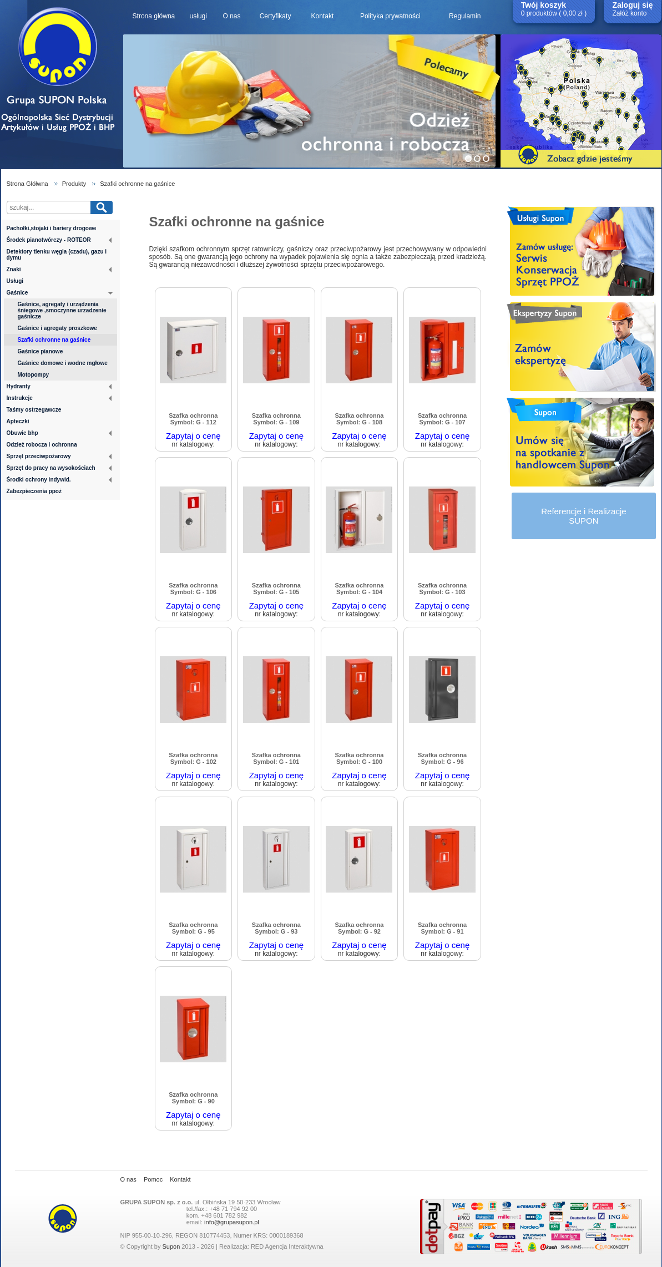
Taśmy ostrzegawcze (34, 410)
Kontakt (322, 16)
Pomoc (153, 1179)
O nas (231, 16)
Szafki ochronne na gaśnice (137, 183)
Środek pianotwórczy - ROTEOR (59, 240)
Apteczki (18, 421)
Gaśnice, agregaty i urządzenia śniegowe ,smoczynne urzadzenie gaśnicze (62, 310)
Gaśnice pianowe (40, 351)
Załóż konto (629, 13)
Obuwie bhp (59, 433)
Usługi (15, 281)
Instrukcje (59, 398)
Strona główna (154, 16)
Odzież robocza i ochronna (42, 445)
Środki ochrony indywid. (59, 480)
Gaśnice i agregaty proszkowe (57, 328)
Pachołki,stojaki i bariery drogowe (52, 228)
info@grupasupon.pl (231, 1222)
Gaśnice (60, 293)
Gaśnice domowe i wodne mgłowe (63, 363)
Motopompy (33, 375)
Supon (171, 1246)
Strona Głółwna (27, 183)
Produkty (74, 183)
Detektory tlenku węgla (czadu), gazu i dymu (57, 255)
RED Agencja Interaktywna (287, 1246)
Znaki (59, 269)
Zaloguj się (632, 5)
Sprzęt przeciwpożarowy (59, 456)
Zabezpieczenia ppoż (34, 491)
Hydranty (59, 386)
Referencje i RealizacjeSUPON (583, 515)
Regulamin (465, 16)
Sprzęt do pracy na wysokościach (59, 468)
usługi (198, 16)
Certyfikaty (275, 16)
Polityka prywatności (390, 16)
